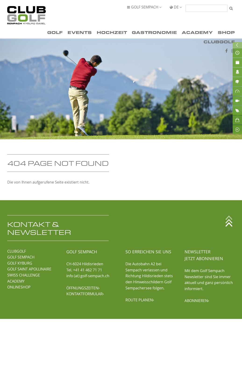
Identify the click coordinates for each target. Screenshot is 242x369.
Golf (55, 32)
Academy (197, 32)
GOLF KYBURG (19, 263)
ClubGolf (219, 41)
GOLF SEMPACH (21, 257)
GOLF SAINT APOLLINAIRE (29, 269)
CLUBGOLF (16, 251)
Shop (226, 32)
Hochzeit (112, 32)
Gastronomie (154, 32)
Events (80, 32)
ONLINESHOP (19, 287)
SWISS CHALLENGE (23, 275)
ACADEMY (16, 281)
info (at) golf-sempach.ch (87, 275)
